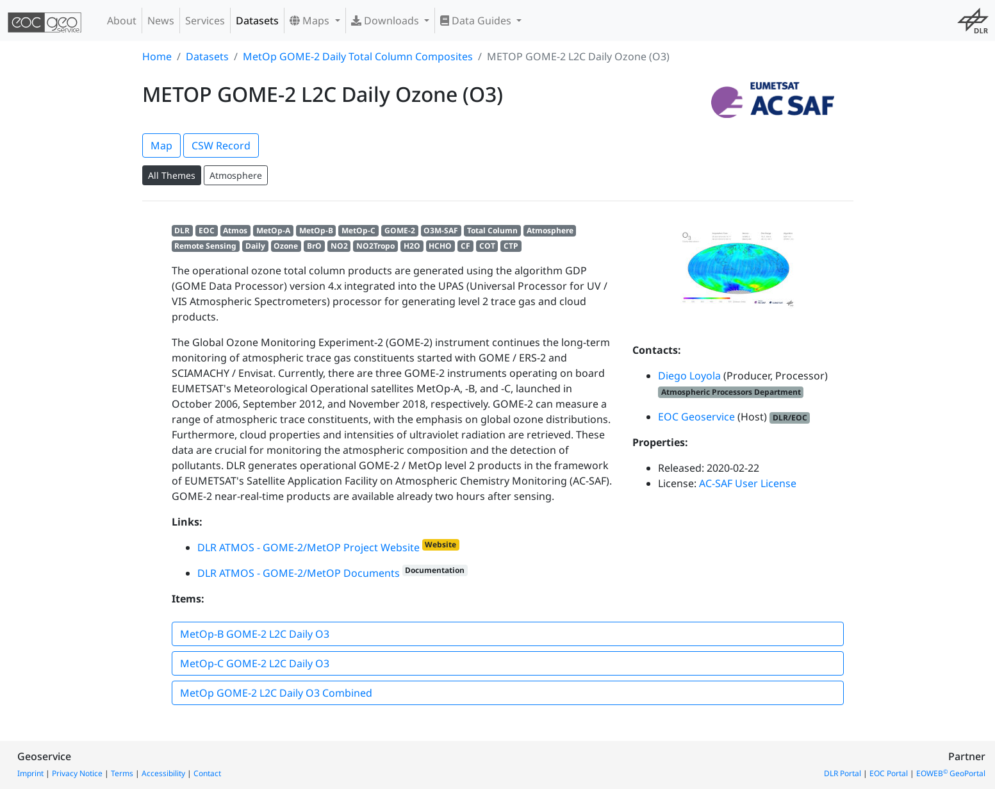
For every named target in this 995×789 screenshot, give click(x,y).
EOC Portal (888, 773)
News (160, 20)
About (121, 20)
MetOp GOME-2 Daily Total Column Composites (358, 56)
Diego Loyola (689, 376)
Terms (122, 773)
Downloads (386, 20)
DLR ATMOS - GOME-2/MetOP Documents (298, 573)
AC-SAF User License (747, 483)
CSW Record (221, 145)
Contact (207, 773)
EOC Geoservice (696, 417)
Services (205, 20)
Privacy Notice (77, 773)
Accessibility (163, 773)
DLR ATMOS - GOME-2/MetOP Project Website (308, 547)
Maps (311, 20)
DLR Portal (842, 773)
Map (161, 145)
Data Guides (477, 20)
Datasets (257, 20)
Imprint (30, 773)
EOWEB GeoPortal (950, 773)
